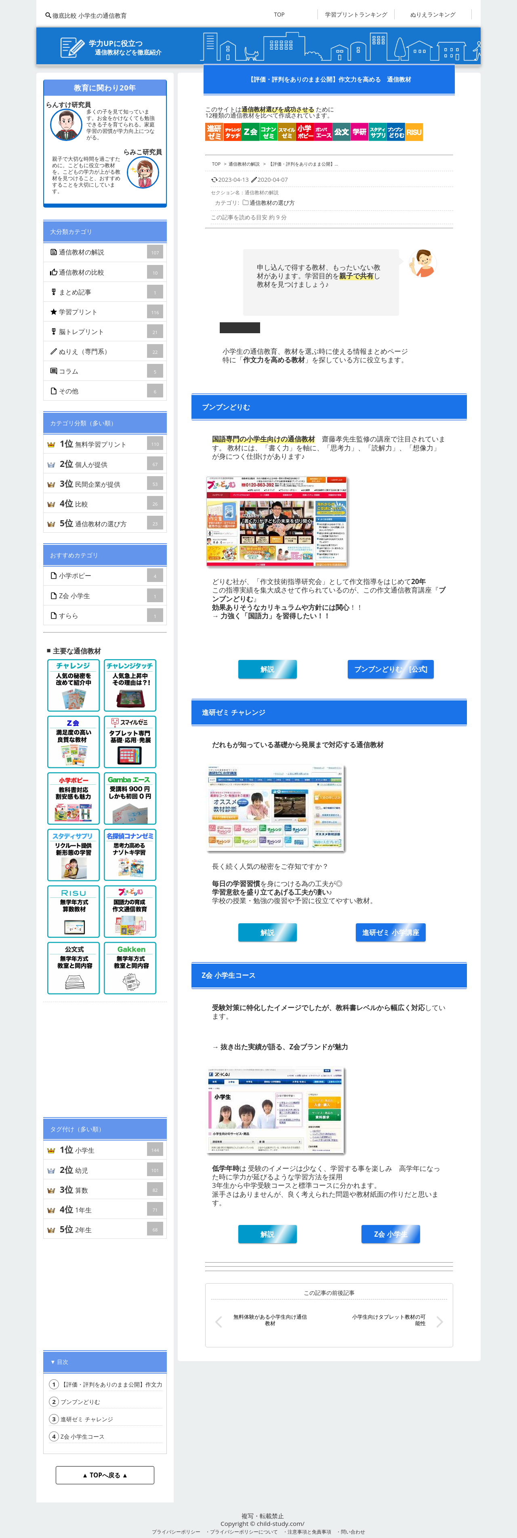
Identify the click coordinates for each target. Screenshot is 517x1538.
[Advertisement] (105, 1056)
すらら (107, 615)
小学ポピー (107, 575)
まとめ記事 (107, 292)
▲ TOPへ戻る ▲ (105, 1475)
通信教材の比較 (107, 272)
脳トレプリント (107, 331)
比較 (111, 503)
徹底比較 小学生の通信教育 (85, 15)
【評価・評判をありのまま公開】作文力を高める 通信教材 (131, 1384)
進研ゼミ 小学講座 (390, 932)
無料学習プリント (111, 443)
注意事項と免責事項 (309, 1531)
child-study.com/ (281, 1523)
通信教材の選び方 (111, 523)
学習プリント (107, 311)
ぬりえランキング (433, 14)
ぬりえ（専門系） (107, 351)
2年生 (111, 1229)
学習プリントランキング (356, 14)
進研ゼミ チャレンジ (81, 1419)
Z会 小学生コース (77, 1436)
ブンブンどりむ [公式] (390, 669)
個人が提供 (111, 463)
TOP (279, 14)
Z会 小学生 (107, 595)
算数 (111, 1189)
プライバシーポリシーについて (244, 1531)
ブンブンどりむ (74, 1402)
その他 (107, 390)
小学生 (111, 1149)
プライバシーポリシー (176, 1531)
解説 (267, 669)
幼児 (111, 1169)
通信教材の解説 (107, 252)
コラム (107, 371)
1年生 (111, 1209)
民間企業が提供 (111, 483)
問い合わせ (353, 1531)
